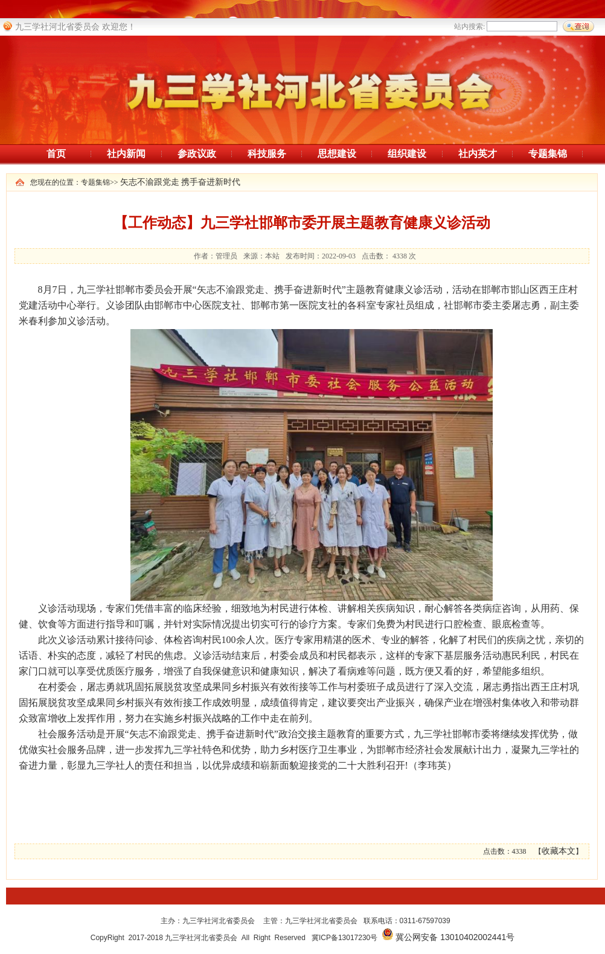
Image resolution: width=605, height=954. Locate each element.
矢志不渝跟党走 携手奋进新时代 (180, 182)
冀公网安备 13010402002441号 (454, 937)
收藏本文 (558, 851)
